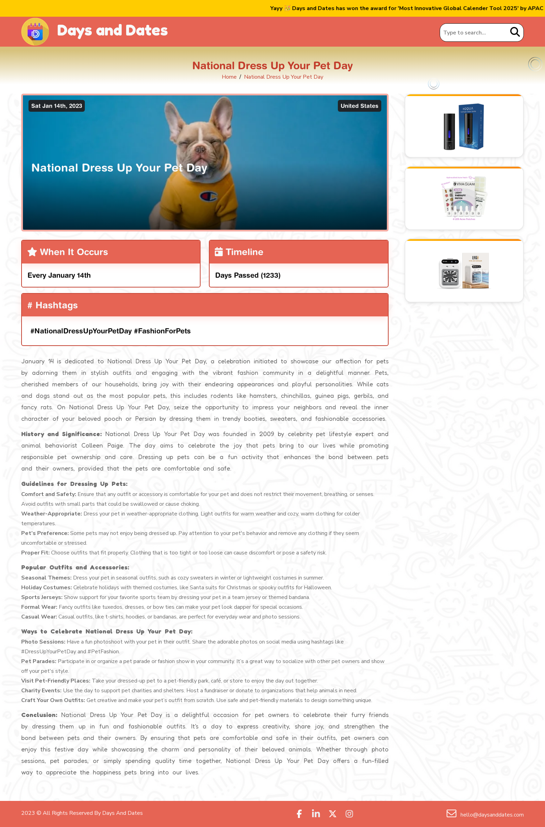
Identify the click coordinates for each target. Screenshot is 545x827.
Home (229, 77)
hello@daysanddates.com (491, 815)
